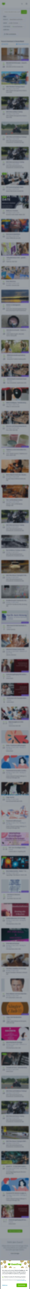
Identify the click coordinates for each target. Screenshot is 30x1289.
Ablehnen (4, 1285)
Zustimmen (21, 1285)
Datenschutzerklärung (21, 1280)
